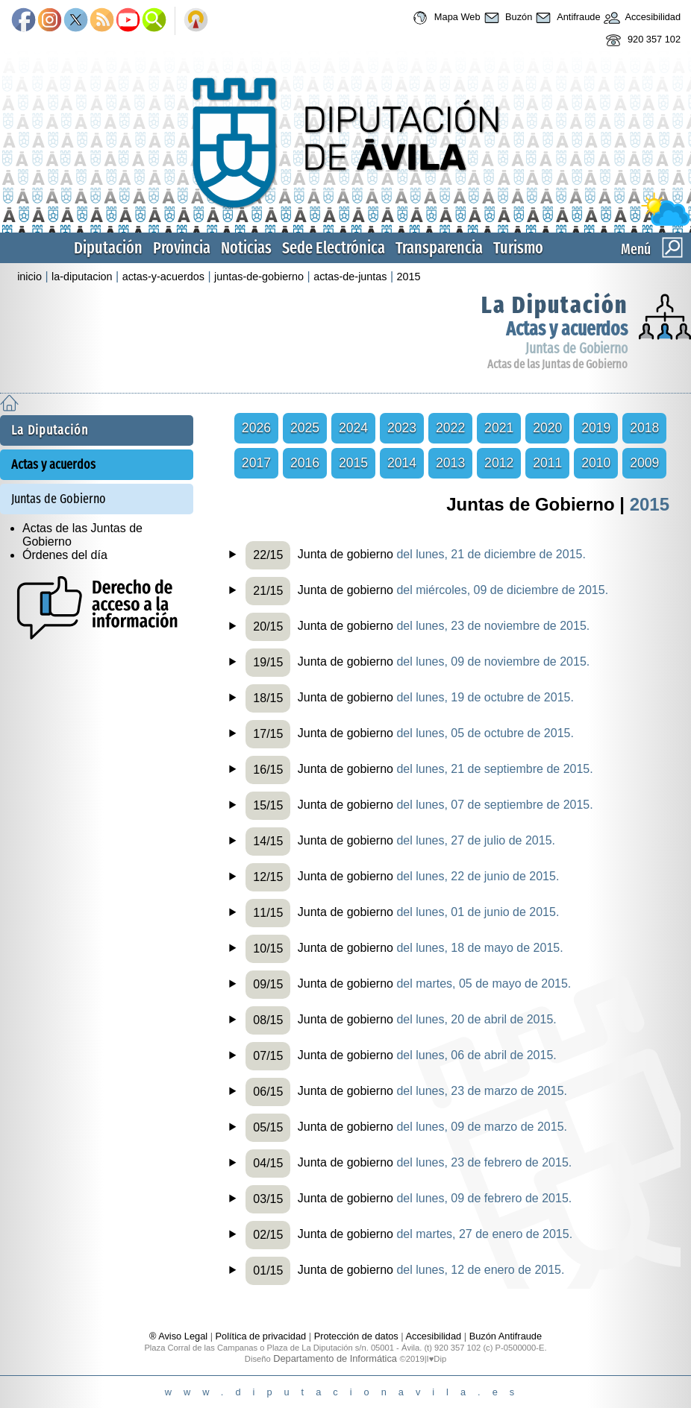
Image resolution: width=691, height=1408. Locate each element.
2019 (595, 427)
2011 (547, 462)
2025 (304, 427)
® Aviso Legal (179, 1336)
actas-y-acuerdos (163, 276)
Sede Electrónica (333, 248)
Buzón (507, 18)
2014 (401, 462)
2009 (644, 462)
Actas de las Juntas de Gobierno (557, 364)
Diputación (108, 248)
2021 (498, 427)
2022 (450, 427)
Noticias (246, 248)
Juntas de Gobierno (576, 348)
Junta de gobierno (416, 555)
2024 (353, 427)
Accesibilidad (641, 18)
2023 (401, 427)
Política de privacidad (261, 1336)
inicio (29, 276)
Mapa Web (444, 18)
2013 (450, 462)
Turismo (518, 248)
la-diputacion (82, 276)
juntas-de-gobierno (259, 276)
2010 (595, 462)
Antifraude (566, 18)
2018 (644, 427)
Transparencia (439, 248)
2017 (256, 462)
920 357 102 (641, 40)
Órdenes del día (64, 555)
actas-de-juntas (350, 276)
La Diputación (554, 305)
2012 (498, 462)
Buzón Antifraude (505, 1336)
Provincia (181, 248)
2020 (547, 427)
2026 (256, 427)
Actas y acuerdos (567, 329)
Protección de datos (356, 1336)
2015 (409, 276)
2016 (304, 462)
